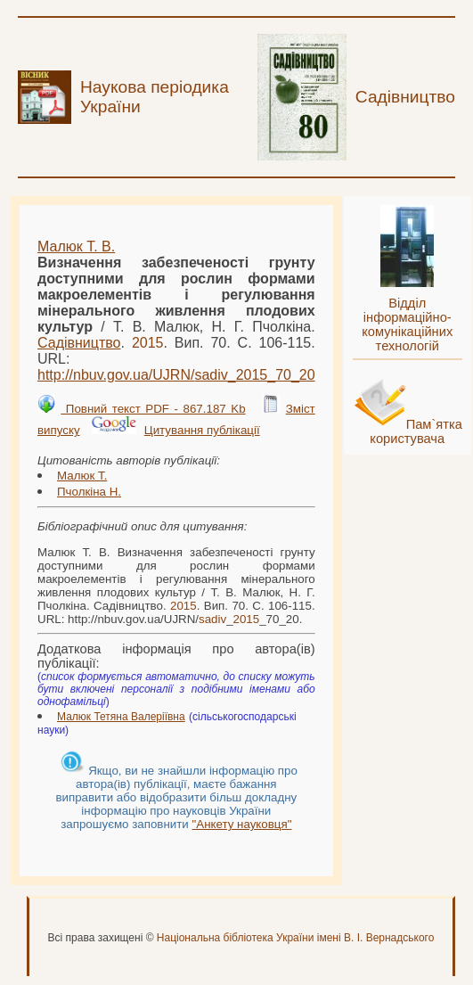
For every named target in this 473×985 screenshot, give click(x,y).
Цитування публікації (202, 430)
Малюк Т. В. (76, 246)
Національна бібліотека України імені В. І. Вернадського (296, 938)
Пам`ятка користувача (416, 431)
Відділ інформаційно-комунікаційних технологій (407, 324)
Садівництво (79, 342)
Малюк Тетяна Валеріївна (121, 716)
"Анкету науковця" (242, 824)
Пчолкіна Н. (89, 491)
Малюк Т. (82, 475)
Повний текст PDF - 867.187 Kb (153, 408)
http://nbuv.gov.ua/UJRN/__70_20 (176, 374)
